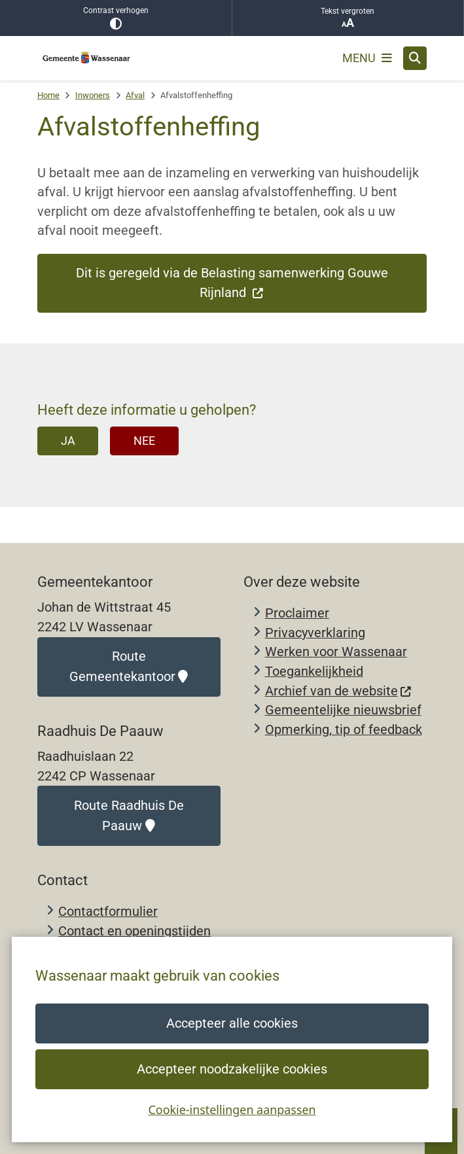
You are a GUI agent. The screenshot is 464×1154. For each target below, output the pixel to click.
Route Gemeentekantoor (128, 666)
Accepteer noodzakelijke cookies (232, 1069)
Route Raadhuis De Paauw (129, 815)
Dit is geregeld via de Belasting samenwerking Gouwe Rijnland (232, 283)
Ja (68, 440)
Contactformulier (108, 911)
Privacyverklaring (315, 632)
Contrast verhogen (116, 18)
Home (48, 95)
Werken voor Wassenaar (336, 651)
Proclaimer (297, 613)
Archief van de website (338, 691)
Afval (135, 95)
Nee (144, 440)
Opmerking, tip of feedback (343, 729)
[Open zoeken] (415, 58)
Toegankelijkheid (314, 671)
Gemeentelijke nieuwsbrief (343, 710)
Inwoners (92, 95)
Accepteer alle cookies (232, 1023)
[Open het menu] (367, 58)
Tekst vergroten (348, 18)
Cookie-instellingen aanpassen (231, 1109)
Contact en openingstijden (134, 931)
